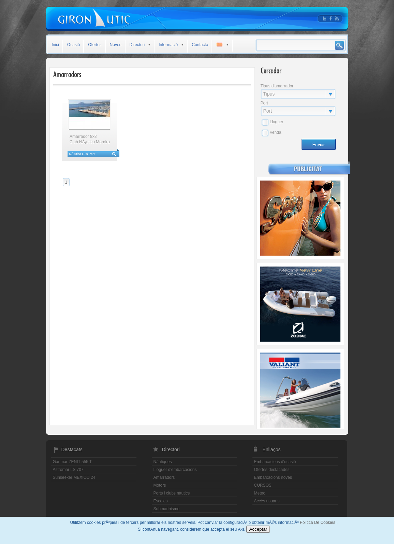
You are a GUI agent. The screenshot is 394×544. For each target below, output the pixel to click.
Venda (275, 132)
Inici (55, 44)
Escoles (161, 501)
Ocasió (73, 44)
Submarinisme (167, 508)
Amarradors (164, 477)
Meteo (259, 493)
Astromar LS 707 (68, 469)
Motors (160, 485)
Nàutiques (163, 461)
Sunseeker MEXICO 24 (74, 477)
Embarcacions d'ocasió (275, 461)
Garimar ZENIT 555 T (72, 461)
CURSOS (263, 485)
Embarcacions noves (273, 477)
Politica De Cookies (318, 522)
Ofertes (94, 44)
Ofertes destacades (272, 469)
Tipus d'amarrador (277, 86)
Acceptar (258, 529)
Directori (137, 44)
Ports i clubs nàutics (172, 493)
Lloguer (276, 121)
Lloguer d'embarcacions (175, 469)
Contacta (200, 44)
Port (264, 103)
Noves (115, 44)
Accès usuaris (267, 501)
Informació (168, 44)
